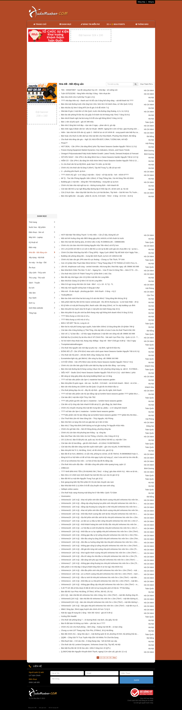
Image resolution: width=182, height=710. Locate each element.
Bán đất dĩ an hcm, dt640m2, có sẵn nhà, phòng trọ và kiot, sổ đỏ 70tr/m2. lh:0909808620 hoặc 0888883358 (100, 454)
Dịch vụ (42, 303)
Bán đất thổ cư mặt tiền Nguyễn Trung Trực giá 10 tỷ (82, 478)
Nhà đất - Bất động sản (42, 252)
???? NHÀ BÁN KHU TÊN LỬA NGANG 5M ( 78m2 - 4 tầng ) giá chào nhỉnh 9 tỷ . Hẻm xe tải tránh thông (100, 471)
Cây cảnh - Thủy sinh (42, 273)
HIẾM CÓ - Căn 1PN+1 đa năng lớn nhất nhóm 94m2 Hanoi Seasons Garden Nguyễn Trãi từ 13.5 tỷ (100, 161)
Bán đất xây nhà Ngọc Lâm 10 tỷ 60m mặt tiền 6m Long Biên (85, 277)
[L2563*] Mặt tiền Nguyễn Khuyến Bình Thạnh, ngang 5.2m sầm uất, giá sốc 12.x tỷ (94, 652)
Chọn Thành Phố (146, 84)
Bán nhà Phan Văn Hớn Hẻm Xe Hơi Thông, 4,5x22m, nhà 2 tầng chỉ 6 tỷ (90, 436)
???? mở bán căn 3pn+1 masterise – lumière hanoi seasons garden (87, 411)
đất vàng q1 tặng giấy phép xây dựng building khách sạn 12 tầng (86, 376)
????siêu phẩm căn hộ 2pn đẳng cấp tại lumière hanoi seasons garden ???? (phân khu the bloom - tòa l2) (100, 415)
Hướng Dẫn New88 (68, 616)
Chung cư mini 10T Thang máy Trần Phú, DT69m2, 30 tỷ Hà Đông (87, 630)
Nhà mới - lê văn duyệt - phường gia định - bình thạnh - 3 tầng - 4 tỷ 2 (88, 291)
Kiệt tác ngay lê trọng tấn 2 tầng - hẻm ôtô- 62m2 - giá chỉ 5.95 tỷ (86, 613)
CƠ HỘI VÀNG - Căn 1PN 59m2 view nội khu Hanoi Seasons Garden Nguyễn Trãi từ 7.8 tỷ (97, 362)
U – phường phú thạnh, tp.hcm (73, 171)
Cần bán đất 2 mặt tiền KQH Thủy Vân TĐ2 (78, 397)
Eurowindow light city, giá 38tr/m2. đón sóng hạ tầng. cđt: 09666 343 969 (89, 358)
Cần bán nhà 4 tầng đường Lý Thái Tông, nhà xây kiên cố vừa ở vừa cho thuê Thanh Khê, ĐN (98, 330)
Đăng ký (151, 2)
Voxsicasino (66, 496)
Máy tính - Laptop (42, 237)
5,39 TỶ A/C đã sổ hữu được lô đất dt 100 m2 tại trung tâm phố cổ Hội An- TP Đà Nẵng (95, 588)
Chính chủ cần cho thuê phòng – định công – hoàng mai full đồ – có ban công (91, 627)
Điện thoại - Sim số (42, 232)
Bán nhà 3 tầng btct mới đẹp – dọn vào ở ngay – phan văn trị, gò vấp (88, 125)
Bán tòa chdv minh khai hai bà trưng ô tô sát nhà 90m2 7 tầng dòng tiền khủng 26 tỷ (94, 298)
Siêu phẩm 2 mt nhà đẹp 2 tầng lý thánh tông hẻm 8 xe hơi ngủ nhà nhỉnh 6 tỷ (92, 567)
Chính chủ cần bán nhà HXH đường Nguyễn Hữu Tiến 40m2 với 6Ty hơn (90, 245)
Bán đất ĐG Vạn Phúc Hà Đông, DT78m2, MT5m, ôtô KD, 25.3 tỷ (87, 592)
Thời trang (42, 222)
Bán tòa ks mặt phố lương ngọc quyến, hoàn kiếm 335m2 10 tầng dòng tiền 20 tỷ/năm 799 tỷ (97, 327)
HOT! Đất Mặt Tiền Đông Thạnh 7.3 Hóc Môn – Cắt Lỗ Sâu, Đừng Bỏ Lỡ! (90, 235)
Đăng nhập (141, 2)
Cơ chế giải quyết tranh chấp (143, 703)
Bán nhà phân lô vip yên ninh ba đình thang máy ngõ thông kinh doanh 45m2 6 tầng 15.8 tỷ (97, 312)
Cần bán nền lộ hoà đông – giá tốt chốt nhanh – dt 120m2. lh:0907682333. (90, 443)
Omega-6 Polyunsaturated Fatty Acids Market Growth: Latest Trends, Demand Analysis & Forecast (100, 154)
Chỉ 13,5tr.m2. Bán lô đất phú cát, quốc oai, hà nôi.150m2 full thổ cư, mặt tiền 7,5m (94, 440)
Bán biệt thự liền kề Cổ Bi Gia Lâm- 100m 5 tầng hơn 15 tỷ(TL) (86, 648)
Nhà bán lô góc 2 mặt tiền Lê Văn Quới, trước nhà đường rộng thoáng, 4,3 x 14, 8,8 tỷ (95, 111)
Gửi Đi (136, 680)
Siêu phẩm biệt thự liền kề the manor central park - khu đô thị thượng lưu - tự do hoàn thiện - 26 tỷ (99, 302)
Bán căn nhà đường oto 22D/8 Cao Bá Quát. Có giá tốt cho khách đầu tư (89, 387)
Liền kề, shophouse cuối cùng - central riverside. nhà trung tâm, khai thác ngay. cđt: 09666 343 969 (100, 267)
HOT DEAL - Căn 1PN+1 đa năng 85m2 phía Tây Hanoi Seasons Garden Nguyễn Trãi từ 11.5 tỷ (99, 146)
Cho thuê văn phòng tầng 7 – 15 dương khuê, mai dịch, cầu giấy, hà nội (89, 620)
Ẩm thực (42, 268)
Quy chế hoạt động (146, 698)
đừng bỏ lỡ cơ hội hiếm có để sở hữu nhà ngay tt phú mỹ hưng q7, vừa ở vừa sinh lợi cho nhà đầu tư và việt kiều (100, 457)
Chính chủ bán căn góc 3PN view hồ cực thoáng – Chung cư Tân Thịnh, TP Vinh (93, 259)
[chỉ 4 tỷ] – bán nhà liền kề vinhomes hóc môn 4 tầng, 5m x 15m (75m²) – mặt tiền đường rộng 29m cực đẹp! (100, 595)
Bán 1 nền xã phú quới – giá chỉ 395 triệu (77, 122)
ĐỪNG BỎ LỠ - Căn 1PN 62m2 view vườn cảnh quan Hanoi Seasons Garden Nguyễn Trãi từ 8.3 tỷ (100, 351)
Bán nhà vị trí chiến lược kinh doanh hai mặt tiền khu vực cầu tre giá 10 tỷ (90, 475)
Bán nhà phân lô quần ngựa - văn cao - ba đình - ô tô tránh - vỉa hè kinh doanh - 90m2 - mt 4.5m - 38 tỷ (100, 383)
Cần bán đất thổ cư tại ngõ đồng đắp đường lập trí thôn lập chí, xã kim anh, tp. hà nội (94, 189)
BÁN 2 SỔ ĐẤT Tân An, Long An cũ (75, 323)
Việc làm (42, 293)
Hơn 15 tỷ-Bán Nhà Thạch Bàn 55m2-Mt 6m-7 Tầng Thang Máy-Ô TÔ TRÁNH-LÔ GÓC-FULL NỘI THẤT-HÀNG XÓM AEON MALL (100, 263)
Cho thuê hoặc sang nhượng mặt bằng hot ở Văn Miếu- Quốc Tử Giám (89, 493)
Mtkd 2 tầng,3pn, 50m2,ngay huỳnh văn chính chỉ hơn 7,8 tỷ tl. (85, 609)
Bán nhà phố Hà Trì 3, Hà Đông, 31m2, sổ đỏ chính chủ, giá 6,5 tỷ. (87, 450)
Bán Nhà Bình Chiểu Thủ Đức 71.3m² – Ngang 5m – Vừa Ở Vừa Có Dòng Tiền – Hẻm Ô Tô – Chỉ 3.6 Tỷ (100, 270)
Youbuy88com (66, 295)
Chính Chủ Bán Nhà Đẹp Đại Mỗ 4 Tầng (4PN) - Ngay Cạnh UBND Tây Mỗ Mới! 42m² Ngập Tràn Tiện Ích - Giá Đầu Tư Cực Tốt (100, 252)
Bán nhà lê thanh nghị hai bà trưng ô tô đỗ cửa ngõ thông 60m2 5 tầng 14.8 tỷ (91, 118)
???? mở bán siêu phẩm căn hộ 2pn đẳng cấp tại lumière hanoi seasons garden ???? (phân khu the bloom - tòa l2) (100, 394)
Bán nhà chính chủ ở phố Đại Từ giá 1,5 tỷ (78, 97)
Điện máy (42, 247)
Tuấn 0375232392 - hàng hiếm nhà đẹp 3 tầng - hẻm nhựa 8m (85, 93)
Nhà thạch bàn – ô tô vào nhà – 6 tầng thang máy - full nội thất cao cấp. (89, 641)
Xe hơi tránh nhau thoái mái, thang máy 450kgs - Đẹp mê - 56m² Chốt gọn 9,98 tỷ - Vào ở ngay (98, 341)
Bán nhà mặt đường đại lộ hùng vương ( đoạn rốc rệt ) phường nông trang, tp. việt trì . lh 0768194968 (100, 369)
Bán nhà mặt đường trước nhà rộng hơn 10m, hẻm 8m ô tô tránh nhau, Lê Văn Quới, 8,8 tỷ (97, 104)
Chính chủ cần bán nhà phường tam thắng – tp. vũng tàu (83, 433)
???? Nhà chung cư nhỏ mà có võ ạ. (75, 316)
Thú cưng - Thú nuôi (42, 278)
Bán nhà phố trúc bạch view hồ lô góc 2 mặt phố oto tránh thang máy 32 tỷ (90, 309)
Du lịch (42, 288)
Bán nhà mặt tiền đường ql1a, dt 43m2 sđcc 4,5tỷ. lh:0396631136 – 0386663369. (93, 242)
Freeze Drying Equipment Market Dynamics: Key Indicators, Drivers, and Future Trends (95, 150)
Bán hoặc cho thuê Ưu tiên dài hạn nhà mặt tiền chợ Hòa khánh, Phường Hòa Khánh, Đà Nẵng (98, 136)
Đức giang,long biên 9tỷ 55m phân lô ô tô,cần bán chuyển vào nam (87, 482)
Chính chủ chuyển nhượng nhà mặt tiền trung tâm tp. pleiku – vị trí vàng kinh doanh (94, 408)
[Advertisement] (117, 12)
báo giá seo (42, 707)
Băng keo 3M (32, 707)
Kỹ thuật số (42, 242)
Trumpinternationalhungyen (72, 344)
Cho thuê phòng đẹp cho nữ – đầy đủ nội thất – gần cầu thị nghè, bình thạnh (91, 390)
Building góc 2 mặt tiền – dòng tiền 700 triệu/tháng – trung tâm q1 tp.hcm (89, 182)
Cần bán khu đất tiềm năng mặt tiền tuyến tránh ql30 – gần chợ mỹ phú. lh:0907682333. (95, 447)
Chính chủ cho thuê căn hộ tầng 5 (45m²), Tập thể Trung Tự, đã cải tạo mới (91, 168)
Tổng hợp (42, 313)
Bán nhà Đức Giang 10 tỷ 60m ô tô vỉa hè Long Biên (81, 281)
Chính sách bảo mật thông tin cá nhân (140, 700)
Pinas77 (64, 143)
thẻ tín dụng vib (53, 707)
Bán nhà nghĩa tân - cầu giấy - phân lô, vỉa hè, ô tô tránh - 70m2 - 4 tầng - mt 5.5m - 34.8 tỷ (97, 196)
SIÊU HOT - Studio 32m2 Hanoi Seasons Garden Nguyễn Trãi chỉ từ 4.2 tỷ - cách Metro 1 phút (98, 373)
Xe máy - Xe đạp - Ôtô (42, 263)
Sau (114, 658)
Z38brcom (65, 468)
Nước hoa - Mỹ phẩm (42, 227)
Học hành (42, 298)
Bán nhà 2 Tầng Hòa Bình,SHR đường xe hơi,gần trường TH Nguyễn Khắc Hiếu (92, 426)
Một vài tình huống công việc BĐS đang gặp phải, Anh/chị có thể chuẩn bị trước (92, 238)
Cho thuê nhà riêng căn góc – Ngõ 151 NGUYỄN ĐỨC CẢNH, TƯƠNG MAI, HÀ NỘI (94, 139)
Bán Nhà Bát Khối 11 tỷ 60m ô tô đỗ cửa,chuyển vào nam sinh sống (88, 486)
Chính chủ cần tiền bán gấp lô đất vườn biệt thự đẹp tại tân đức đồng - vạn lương (93, 365)
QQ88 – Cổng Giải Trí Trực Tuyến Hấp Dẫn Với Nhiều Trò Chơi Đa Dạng (89, 637)
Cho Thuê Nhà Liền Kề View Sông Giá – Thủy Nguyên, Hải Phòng (87, 418)
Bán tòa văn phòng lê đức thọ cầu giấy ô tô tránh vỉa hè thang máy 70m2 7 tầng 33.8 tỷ (95, 115)
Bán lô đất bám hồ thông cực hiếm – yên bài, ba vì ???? (83, 623)
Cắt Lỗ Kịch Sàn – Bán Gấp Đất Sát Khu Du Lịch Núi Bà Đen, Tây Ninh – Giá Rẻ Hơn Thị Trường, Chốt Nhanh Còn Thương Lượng (100, 192)
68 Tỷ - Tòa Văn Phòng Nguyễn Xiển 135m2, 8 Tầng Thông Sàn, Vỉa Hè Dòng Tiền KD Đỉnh (97, 178)
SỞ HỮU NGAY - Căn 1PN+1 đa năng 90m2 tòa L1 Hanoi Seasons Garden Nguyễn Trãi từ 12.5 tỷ (99, 157)
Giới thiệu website (42, 308)
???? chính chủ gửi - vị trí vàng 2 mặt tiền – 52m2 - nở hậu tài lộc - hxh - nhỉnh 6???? (95, 175)
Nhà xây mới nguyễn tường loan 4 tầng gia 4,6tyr (80, 288)
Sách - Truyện (42, 283)
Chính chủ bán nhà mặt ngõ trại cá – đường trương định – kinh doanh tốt (90, 185)
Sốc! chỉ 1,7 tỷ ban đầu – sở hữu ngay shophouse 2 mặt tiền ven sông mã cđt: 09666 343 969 (98, 334)
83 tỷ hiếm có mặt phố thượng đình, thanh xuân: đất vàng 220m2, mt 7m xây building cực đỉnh (98, 305)
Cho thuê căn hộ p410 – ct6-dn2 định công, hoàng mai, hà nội (85, 355)
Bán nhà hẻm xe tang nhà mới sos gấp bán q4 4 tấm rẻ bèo (84, 422)
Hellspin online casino (69, 489)
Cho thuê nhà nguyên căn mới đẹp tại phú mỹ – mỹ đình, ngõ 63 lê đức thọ (90, 348)
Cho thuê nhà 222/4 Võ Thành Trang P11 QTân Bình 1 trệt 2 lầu (86, 274)
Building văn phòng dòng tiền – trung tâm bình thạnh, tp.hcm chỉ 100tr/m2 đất (91, 256)
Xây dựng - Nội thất (42, 257)
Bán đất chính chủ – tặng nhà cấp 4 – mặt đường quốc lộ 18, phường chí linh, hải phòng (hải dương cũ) (100, 634)
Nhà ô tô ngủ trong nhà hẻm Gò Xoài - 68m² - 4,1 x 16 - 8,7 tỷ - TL (87, 284)
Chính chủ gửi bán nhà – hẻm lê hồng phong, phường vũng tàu (86, 429)
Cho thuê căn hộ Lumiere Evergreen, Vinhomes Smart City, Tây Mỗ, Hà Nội (90, 645)
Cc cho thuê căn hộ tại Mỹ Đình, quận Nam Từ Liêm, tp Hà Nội (85, 164)
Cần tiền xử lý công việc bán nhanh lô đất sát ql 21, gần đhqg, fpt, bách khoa (91, 404)
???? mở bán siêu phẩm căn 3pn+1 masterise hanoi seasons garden (88, 380)
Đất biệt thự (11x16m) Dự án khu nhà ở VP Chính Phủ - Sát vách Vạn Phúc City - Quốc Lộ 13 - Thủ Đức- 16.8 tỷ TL (100, 337)
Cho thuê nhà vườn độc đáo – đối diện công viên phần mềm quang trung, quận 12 (93, 464)
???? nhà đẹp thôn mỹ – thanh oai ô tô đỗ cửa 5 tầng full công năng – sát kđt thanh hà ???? (97, 101)
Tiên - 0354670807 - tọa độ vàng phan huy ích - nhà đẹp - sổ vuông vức (89, 90)
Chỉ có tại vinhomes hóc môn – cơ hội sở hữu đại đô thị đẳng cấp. (87, 461)
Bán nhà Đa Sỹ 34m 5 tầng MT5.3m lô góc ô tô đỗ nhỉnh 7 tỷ (85, 108)
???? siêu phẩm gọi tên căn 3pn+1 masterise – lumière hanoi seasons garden (91, 401)
